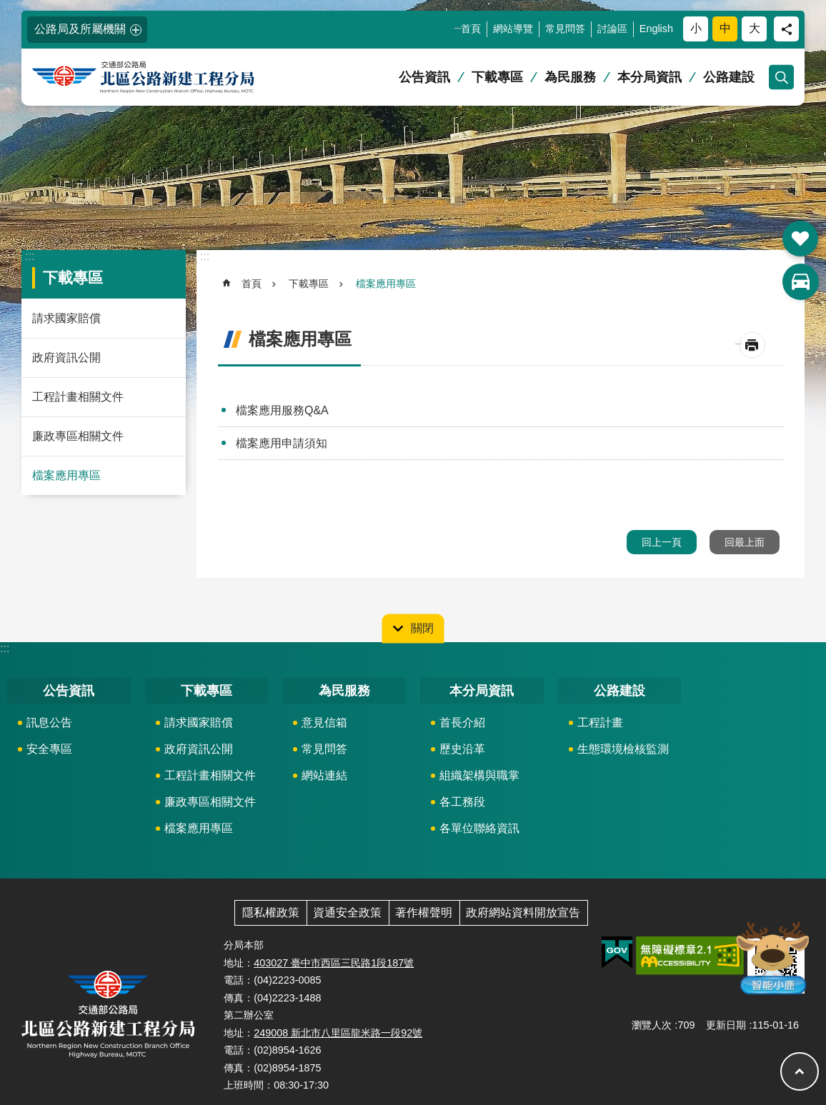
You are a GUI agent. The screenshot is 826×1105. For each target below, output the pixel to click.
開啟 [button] (800, 238)
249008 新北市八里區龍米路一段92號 (338, 1033)
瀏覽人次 (652, 1025)
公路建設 (729, 77)
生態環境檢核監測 (623, 749)
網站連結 (324, 775)
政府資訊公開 (66, 357)
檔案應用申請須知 (281, 443)
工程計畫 (600, 722)
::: (8, 6)
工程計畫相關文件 (78, 397)
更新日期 (726, 1025)
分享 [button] (786, 28)
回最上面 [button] (745, 542)
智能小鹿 (771, 956)
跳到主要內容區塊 (7, 7)
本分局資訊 (649, 77)
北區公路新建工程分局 (168, 77)
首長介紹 (462, 722)
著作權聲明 (423, 912)
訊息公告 (49, 722)
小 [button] (696, 28)
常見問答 (565, 28)
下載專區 (497, 77)
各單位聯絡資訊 (479, 828)
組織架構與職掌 (479, 775)
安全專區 (49, 749)
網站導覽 (513, 28)
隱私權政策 (270, 912)
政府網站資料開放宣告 (523, 912)
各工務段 (462, 802)
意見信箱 (324, 722)
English (656, 28)
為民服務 (570, 77)
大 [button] (754, 28)
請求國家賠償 (66, 318)
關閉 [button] (422, 627)
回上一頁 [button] (662, 542)
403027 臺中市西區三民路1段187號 (334, 963)
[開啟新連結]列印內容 (752, 345)
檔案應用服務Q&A (282, 410)
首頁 (471, 28)
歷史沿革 (462, 749)
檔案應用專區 (66, 475)
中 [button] (725, 28)
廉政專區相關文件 (78, 436)
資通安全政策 (347, 912)
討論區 (612, 28)
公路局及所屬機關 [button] (80, 29)
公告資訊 (424, 77)
